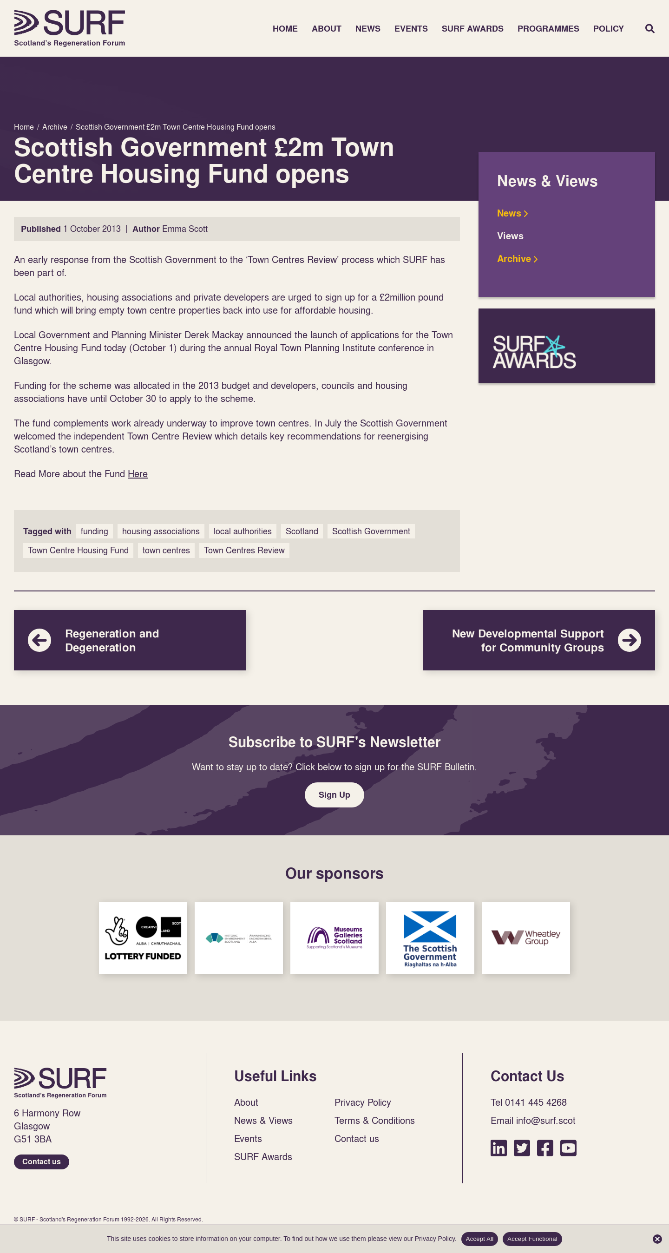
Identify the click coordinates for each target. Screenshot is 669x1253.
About (326, 28)
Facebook (545, 1148)
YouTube (568, 1148)
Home (69, 28)
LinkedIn (499, 1148)
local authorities (243, 531)
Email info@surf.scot (533, 1120)
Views (510, 236)
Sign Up (334, 794)
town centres (166, 550)
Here (138, 473)
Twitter (522, 1148)
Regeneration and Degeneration (130, 640)
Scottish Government (371, 531)
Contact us (41, 1161)
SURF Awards (473, 28)
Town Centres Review (244, 550)
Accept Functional (532, 1238)
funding (94, 531)
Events (411, 28)
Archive (514, 258)
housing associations (161, 531)
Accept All (480, 1238)
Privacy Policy (362, 1102)
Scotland (302, 531)
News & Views (263, 1120)
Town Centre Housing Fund (78, 550)
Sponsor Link (143, 938)
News (367, 28)
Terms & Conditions (374, 1120)
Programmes (548, 28)
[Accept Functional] (657, 1239)
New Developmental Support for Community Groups (539, 640)
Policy (608, 28)
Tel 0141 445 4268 (529, 1102)
